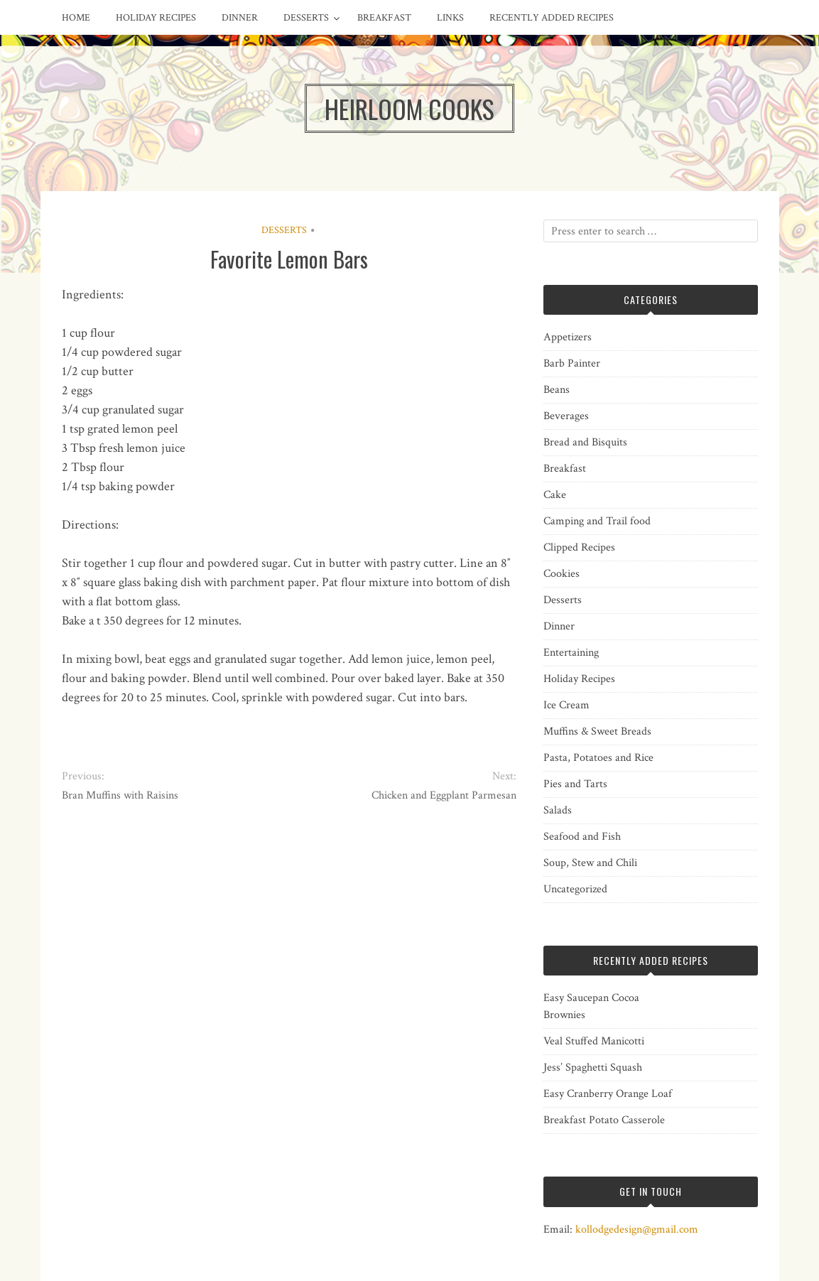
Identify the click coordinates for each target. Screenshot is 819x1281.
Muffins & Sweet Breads (597, 731)
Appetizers (567, 337)
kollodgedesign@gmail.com (636, 1229)
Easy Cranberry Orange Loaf (607, 1093)
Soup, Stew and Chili (590, 862)
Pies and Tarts (575, 784)
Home (76, 17)
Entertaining (571, 652)
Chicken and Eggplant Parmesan (443, 795)
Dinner (240, 17)
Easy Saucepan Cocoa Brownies (591, 1006)
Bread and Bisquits (585, 442)
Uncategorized (575, 889)
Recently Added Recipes (551, 17)
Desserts (306, 17)
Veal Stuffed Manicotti (593, 1041)
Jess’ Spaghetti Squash (592, 1067)
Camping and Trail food (597, 521)
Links (450, 17)
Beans (556, 389)
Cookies (561, 573)
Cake (554, 494)
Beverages (566, 416)
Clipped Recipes (579, 547)
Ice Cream (566, 705)
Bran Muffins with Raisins (120, 795)
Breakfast (384, 17)
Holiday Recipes (156, 17)
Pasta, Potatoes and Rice (598, 757)
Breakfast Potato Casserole (604, 1120)
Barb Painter (571, 363)
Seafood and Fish (582, 836)
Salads (557, 810)
